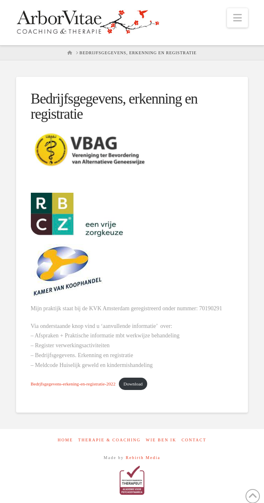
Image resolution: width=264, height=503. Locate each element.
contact (193, 440)
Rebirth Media (143, 457)
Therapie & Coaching (109, 440)
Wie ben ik (161, 440)
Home (65, 440)
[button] (237, 18)
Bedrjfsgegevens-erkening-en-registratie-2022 (73, 383)
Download (133, 383)
